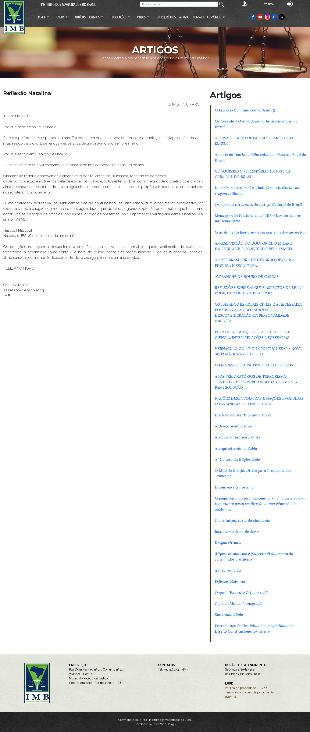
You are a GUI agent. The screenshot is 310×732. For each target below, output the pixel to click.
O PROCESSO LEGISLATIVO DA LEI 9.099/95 (254, 365)
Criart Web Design (164, 724)
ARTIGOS (184, 17)
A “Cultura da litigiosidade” (238, 459)
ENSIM (60, 17)
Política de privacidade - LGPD (246, 688)
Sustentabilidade (229, 614)
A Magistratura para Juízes (237, 437)
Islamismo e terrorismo (234, 487)
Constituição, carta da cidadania (242, 520)
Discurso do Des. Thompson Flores (243, 415)
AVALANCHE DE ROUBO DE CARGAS (247, 276)
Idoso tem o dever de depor (237, 531)
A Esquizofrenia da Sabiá (236, 448)
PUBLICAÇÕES (118, 17)
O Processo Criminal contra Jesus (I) (245, 110)
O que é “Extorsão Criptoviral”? (241, 592)
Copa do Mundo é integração (239, 603)
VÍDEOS (141, 17)
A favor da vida (228, 570)
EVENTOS (94, 17)
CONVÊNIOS (214, 17)
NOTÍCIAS (80, 17)
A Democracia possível (233, 426)
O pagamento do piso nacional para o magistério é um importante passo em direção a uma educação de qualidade (260, 504)
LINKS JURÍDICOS (166, 17)
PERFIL (41, 17)
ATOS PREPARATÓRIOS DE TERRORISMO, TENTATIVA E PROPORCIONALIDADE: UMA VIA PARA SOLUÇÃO (256, 382)
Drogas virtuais (228, 542)
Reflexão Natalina (230, 581)
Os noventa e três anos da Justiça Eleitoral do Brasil (258, 204)
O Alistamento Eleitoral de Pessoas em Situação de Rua (261, 232)
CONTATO (198, 17)
